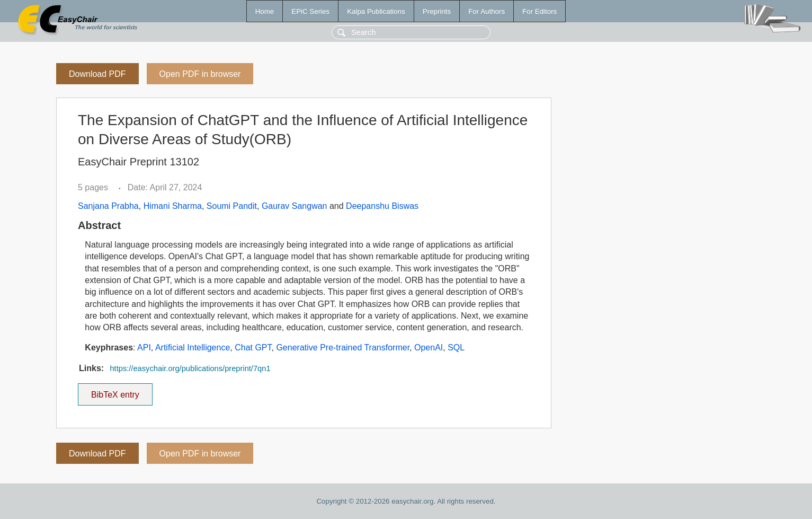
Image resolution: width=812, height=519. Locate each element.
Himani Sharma (173, 205)
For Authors (486, 11)
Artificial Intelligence (192, 347)
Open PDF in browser (200, 73)
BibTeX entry (115, 391)
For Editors (539, 11)
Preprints (437, 11)
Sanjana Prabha (108, 205)
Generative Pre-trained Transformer (342, 347)
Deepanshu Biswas (382, 205)
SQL (456, 347)
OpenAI (428, 347)
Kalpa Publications (376, 11)
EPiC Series (310, 11)
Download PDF (97, 73)
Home (264, 11)
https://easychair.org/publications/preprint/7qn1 (190, 368)
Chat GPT (253, 347)
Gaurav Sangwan (294, 205)
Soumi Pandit (232, 205)
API (144, 347)
